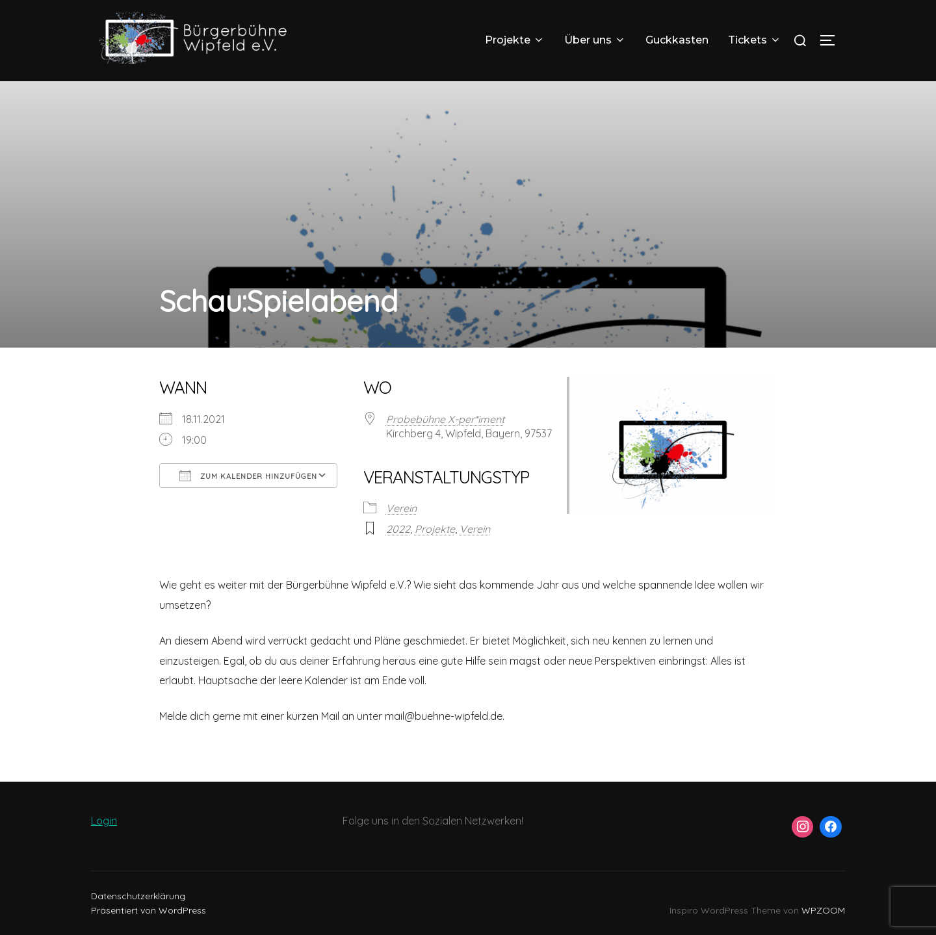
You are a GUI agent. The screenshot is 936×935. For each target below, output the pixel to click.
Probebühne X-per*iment (445, 419)
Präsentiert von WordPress (148, 910)
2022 (398, 528)
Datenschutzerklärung (138, 896)
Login (104, 820)
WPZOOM (823, 910)
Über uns (595, 40)
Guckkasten (676, 40)
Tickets (754, 40)
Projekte (515, 40)
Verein (401, 508)
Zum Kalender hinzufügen (248, 475)
